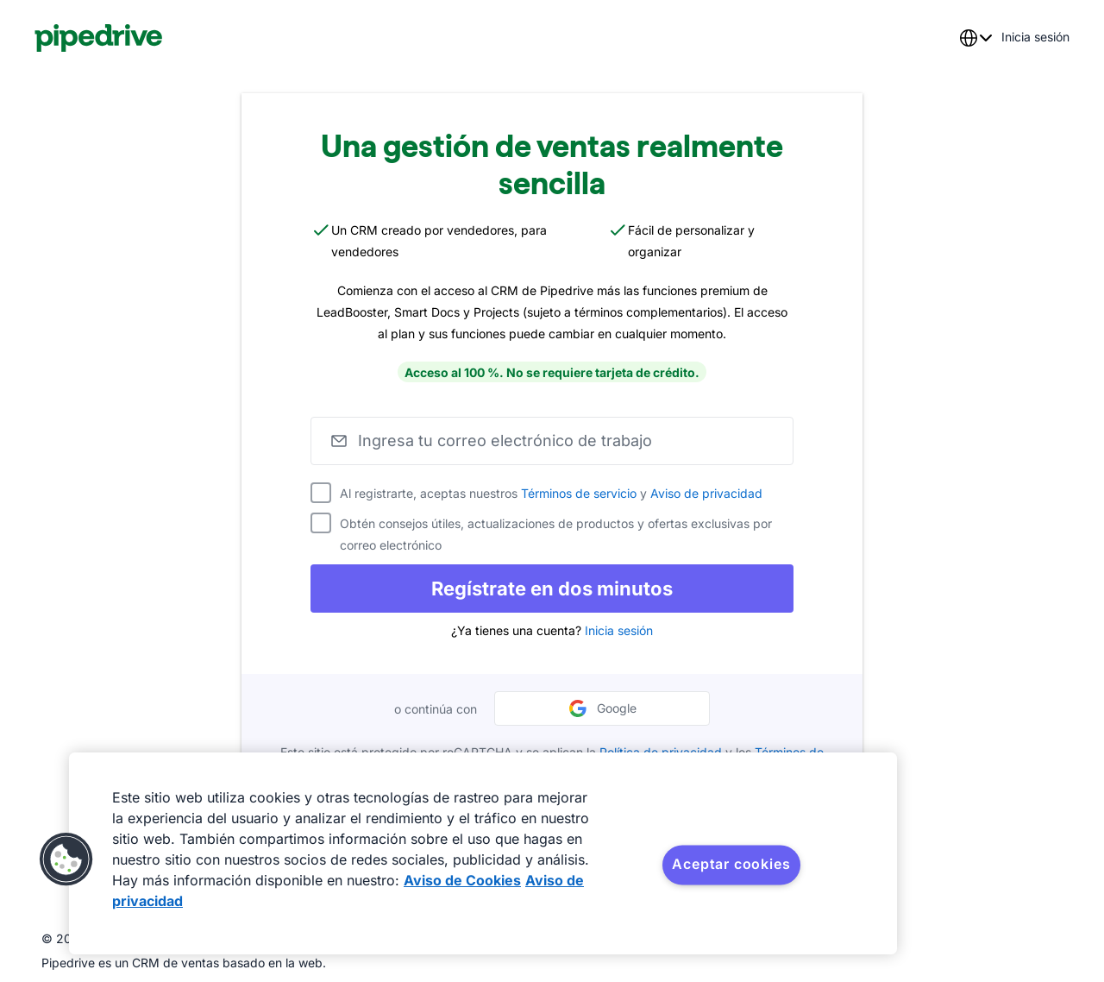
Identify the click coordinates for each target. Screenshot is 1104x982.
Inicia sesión (619, 630)
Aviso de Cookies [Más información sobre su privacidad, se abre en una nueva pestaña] (462, 880)
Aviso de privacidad (706, 493)
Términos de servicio (579, 493)
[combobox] (975, 38)
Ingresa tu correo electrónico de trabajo (505, 440)
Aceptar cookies (731, 863)
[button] (66, 859)
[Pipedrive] (98, 38)
